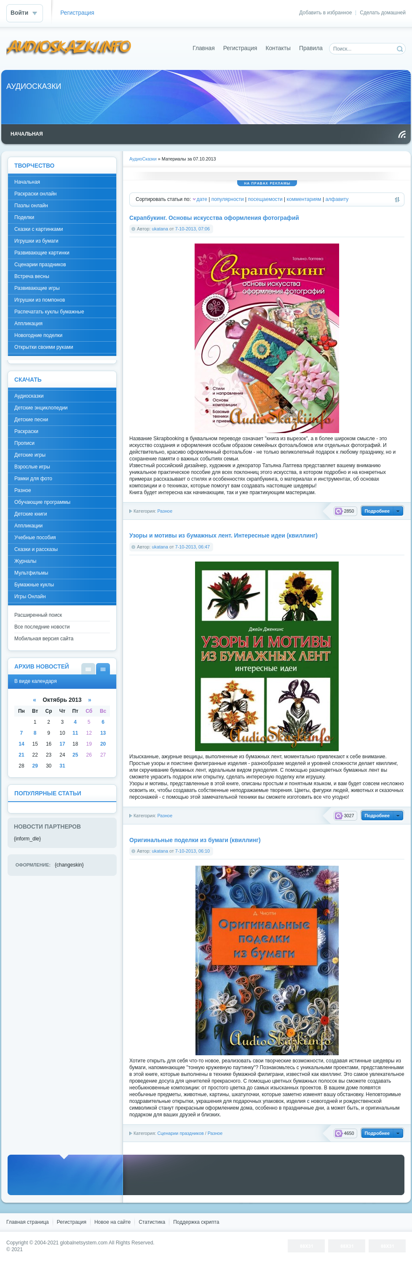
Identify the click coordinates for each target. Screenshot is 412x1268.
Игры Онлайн (30, 596)
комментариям (304, 199)
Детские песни (31, 420)
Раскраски (26, 431)
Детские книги (30, 514)
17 (62, 744)
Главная (204, 48)
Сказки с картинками (38, 229)
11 (75, 733)
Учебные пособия (35, 537)
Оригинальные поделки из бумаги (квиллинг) (195, 840)
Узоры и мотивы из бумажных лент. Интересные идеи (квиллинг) (223, 535)
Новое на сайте (112, 1222)
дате (201, 199)
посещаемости (265, 199)
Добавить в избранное (325, 13)
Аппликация (28, 323)
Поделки (24, 217)
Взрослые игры (32, 467)
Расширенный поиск (38, 615)
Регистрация (77, 13)
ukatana (160, 228)
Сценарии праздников (180, 1133)
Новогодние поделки (38, 335)
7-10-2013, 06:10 (192, 850)
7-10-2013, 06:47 (192, 546)
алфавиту (336, 199)
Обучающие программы (42, 502)
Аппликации (28, 526)
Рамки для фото (33, 479)
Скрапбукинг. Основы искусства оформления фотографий (214, 218)
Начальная (27, 182)
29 (35, 766)
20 (103, 744)
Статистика (152, 1222)
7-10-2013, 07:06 (192, 228)
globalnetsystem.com (84, 1243)
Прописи (24, 443)
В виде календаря (103, 668)
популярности (227, 199)
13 (103, 733)
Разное (164, 511)
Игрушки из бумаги (36, 241)
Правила (311, 48)
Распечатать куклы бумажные (49, 312)
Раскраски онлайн (35, 194)
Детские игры (29, 455)
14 (21, 744)
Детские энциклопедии (41, 408)
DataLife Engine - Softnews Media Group (69, 48)
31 (62, 766)
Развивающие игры (37, 288)
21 (21, 755)
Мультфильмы (31, 573)
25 (75, 755)
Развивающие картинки (42, 253)
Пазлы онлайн (31, 206)
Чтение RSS (402, 134)
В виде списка (88, 668)
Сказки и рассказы (36, 549)
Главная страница (27, 1222)
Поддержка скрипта (196, 1222)
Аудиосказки (28, 396)
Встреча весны (31, 276)
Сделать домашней (383, 13)
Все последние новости (42, 627)
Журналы (25, 561)
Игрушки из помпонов (39, 300)
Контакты (278, 48)
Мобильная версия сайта (43, 639)
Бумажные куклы (34, 585)
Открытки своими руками (43, 347)
